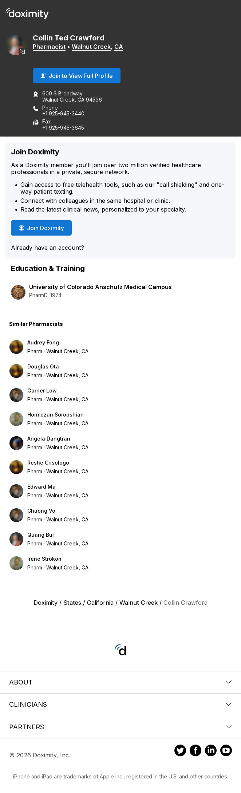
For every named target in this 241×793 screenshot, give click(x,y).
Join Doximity (41, 228)
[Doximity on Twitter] (180, 751)
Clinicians (120, 704)
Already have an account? (47, 247)
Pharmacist (49, 46)
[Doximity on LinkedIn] (211, 751)
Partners (120, 727)
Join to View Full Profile (76, 75)
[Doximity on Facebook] (195, 751)
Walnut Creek (91, 46)
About (120, 682)
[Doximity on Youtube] (226, 751)
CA (118, 46)
